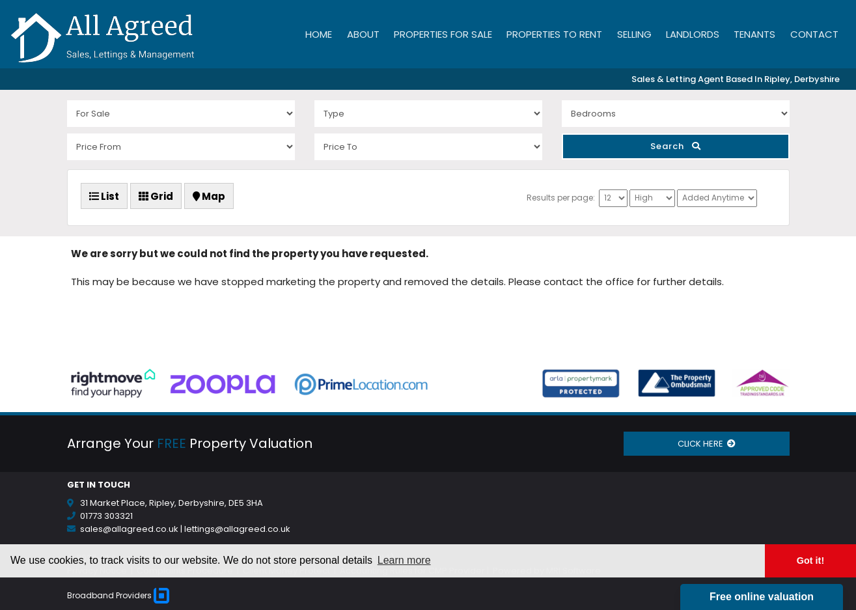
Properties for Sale (443, 34)
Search (675, 146)
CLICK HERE (707, 443)
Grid (156, 196)
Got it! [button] (810, 560)
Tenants (754, 34)
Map (209, 196)
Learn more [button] (404, 560)
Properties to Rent (554, 34)
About (363, 34)
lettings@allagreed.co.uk (237, 529)
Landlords (692, 34)
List (104, 196)
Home (318, 34)
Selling (634, 34)
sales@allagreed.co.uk (129, 529)
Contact (814, 34)
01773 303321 (106, 516)
